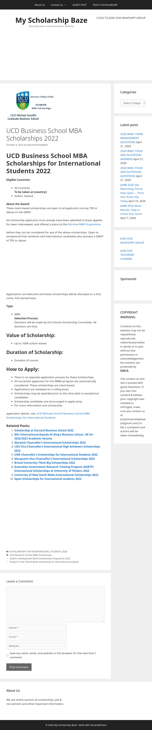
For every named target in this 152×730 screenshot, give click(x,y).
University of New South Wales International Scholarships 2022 (56, 475)
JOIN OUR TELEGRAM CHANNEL (127, 255)
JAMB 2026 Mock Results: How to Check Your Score (131, 210)
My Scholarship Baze (51, 20)
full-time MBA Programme (84, 224)
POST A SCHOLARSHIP (105, 4)
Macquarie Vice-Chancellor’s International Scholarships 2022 (54, 459)
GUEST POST (79, 4)
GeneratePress (98, 725)
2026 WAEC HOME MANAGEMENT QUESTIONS (131, 138)
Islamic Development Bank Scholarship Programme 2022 (40, 558)
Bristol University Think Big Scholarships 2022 (44, 463)
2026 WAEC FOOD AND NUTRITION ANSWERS (131, 155)
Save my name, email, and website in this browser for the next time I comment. (53, 655)
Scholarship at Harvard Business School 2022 (44, 430)
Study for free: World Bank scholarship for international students (44, 561)
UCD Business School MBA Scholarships (31, 554)
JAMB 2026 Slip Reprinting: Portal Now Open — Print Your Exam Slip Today (132, 193)
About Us (40, 4)
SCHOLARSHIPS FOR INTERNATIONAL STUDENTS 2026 (38, 551)
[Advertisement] (121, 50)
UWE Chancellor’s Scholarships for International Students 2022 (56, 454)
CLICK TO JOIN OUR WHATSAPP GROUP (121, 18)
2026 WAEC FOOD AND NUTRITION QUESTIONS (131, 172)
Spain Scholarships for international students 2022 (48, 479)
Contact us (60, 4)
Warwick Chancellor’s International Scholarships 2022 (50, 442)
